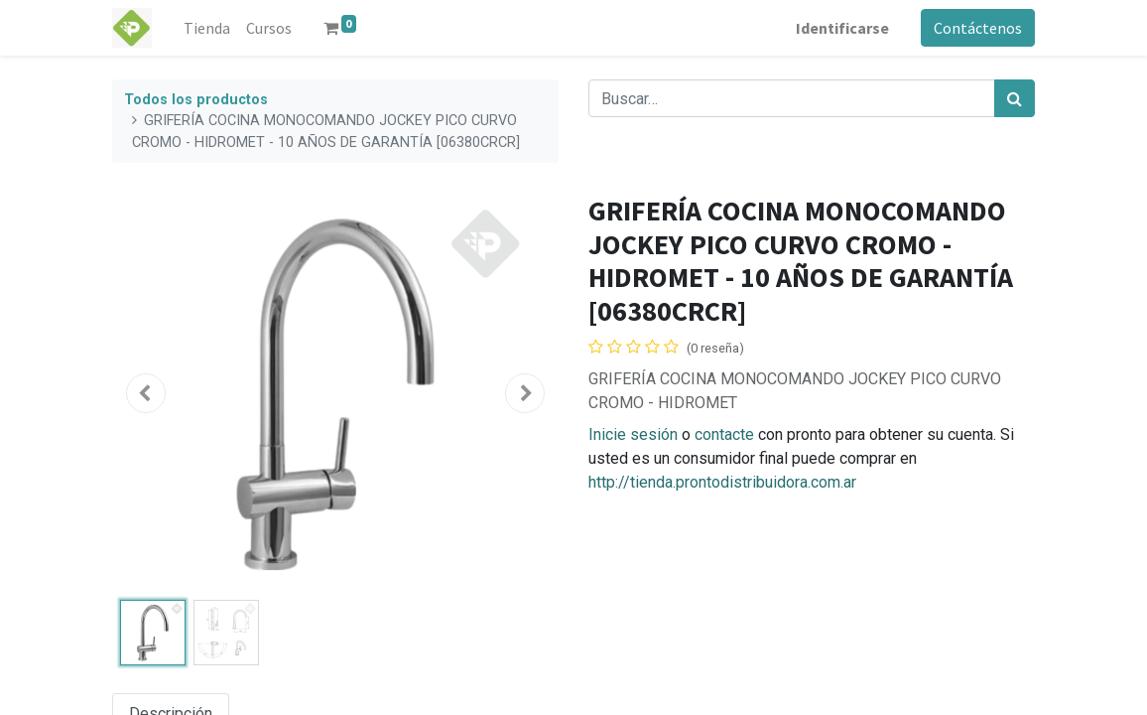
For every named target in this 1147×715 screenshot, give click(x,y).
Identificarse (842, 28)
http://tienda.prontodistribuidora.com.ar (722, 482)
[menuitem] (207, 28)
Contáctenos (978, 28)
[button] (146, 393)
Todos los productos (196, 99)
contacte (724, 434)
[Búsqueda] (1014, 98)
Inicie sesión (633, 434)
